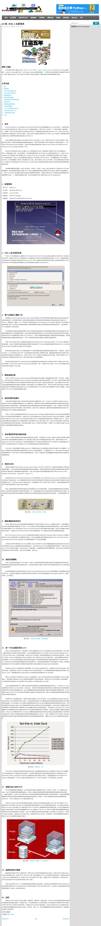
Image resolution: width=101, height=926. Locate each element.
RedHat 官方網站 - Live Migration (39, 861)
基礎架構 (33, 17)
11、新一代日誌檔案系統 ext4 (10, 108)
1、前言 (4, 86)
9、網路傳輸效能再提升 (8, 104)
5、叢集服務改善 (6, 95)
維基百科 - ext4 (39, 767)
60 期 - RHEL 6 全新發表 (13, 23)
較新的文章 (5, 919)
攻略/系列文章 (23, 17)
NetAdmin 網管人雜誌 (44, 70)
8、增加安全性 (6, 102)
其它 (81, 17)
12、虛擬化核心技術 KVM (9, 110)
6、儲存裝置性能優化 (8, 97)
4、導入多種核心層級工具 (9, 93)
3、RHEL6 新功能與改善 (9, 91)
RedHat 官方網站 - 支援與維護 (39, 638)
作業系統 (42, 17)
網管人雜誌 (11, 914)
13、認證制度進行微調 (8, 112)
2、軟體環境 (5, 88)
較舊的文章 (66, 919)
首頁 (6, 17)
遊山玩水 (74, 17)
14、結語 (4, 115)
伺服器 (58, 17)
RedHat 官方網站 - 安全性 (39, 512)
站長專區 (13, 17)
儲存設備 (66, 17)
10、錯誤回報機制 (7, 106)
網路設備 (50, 17)
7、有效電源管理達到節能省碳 (10, 99)
